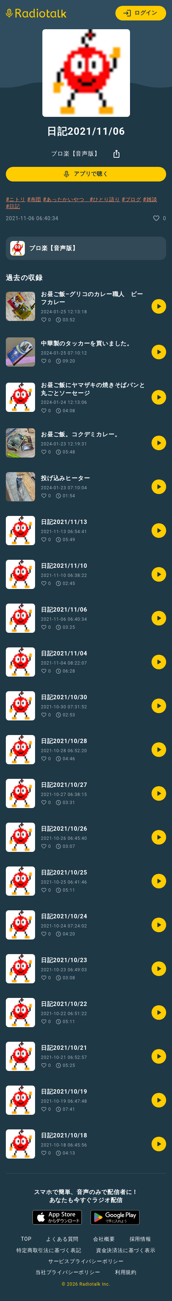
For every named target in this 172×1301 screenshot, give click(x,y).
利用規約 (126, 1272)
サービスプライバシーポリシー (86, 1261)
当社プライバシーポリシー (67, 1272)
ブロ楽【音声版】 (75, 153)
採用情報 (140, 1239)
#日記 (13, 206)
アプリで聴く (85, 174)
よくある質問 (62, 1239)
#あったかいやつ (66, 199)
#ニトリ (16, 199)
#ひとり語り (104, 199)
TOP (26, 1239)
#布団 (34, 199)
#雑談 (150, 199)
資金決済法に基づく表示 (126, 1250)
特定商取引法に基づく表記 (48, 1250)
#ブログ (131, 199)
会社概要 (104, 1239)
